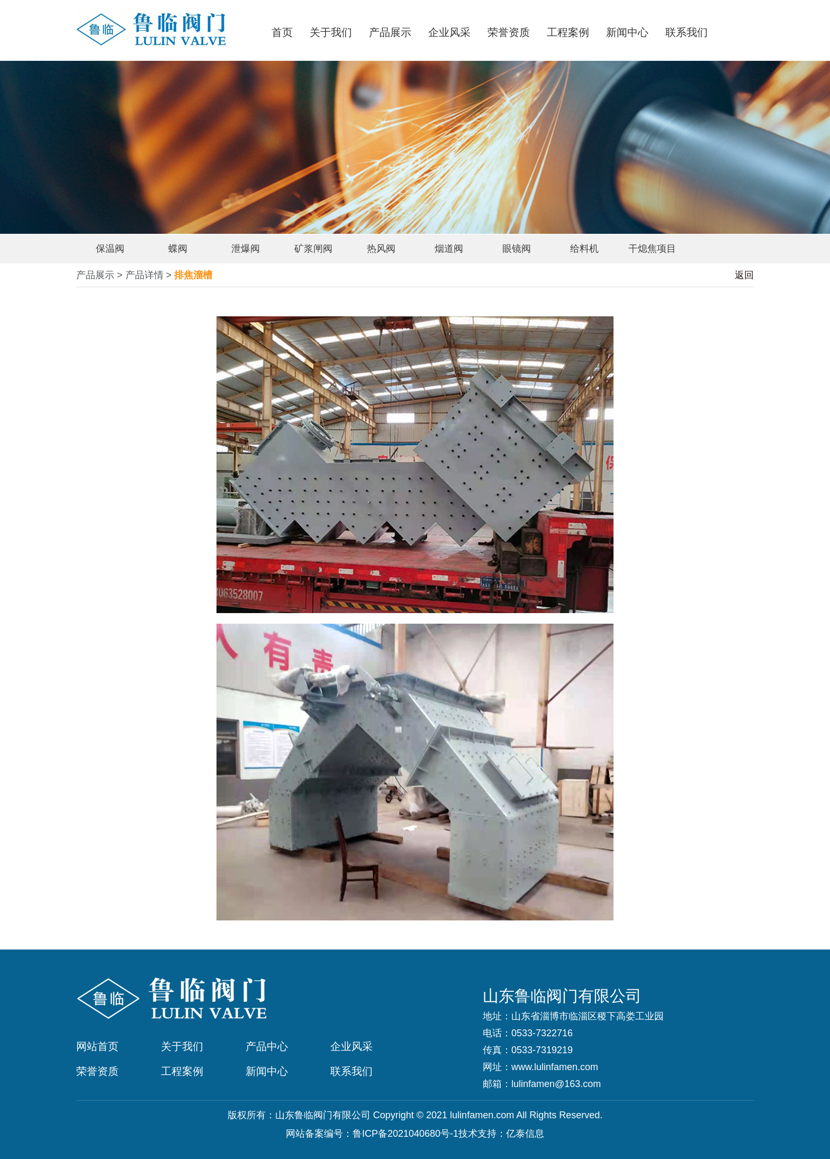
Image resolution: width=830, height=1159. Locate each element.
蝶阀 (177, 248)
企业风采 (449, 32)
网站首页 (97, 1046)
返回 (744, 275)
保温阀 (110, 248)
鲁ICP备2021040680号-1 (405, 1133)
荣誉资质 (509, 32)
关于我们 (331, 32)
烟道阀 (449, 248)
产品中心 (267, 1046)
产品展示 (390, 32)
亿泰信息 (525, 1133)
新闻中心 (627, 32)
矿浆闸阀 (313, 248)
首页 (282, 32)
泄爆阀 (245, 248)
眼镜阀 (516, 248)
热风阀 (381, 248)
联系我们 (686, 32)
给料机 (584, 248)
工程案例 (568, 32)
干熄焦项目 (652, 248)
